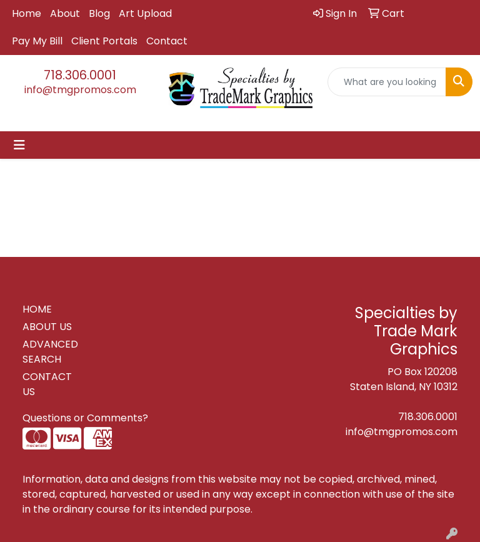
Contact (167, 41)
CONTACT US (47, 384)
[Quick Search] (387, 82)
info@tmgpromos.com (80, 90)
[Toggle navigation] (19, 145)
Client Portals (104, 41)
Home (26, 13)
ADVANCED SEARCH (50, 351)
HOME (37, 309)
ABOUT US (47, 326)
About (65, 13)
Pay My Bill (37, 41)
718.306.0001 (80, 75)
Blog (99, 13)
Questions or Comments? (85, 418)
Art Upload (145, 13)
